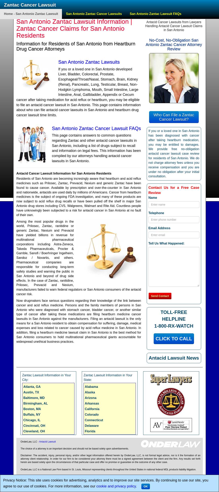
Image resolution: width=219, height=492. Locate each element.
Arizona (90, 398)
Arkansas (92, 403)
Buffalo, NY (32, 414)
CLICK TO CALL (174, 338)
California (92, 409)
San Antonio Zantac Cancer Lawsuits (94, 14)
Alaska (90, 392)
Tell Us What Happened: (167, 243)
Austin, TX (31, 392)
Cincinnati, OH (34, 425)
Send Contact (160, 296)
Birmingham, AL (35, 403)
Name (153, 197)
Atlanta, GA (32, 386)
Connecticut (94, 420)
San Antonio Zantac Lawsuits (89, 62)
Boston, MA (32, 409)
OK (146, 486)
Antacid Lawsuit (47, 441)
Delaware (92, 425)
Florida (90, 431)
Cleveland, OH (34, 431)
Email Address (160, 228)
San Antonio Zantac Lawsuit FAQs (155, 14)
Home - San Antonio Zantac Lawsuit (31, 14)
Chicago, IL (32, 420)
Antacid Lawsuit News (174, 358)
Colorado (92, 414)
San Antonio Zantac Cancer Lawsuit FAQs (96, 128)
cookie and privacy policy (116, 486)
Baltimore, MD (34, 398)
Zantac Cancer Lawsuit (30, 5)
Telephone (156, 213)
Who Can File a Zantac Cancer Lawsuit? (173, 117)
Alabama (91, 386)
